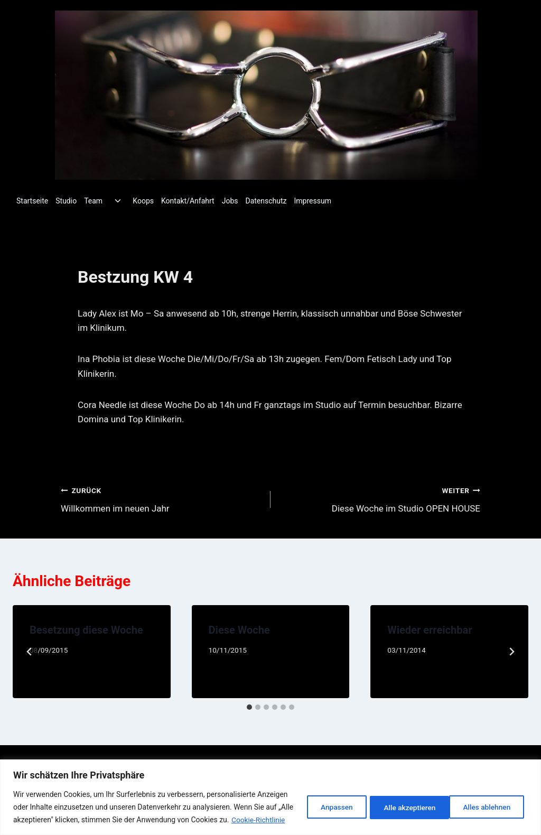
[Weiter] (511, 651)
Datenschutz (265, 201)
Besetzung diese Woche (86, 630)
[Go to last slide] (29, 651)
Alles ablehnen (400, 800)
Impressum (312, 201)
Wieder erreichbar (429, 630)
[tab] (249, 707)
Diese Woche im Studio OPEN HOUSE (379, 498)
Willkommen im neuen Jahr (161, 498)
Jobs (230, 201)
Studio (66, 201)
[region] (270, 791)
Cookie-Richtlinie (52, 819)
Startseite (32, 201)
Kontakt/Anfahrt (187, 201)
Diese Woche (239, 630)
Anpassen (325, 800)
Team (93, 201)
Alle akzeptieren (486, 800)
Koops (143, 201)
